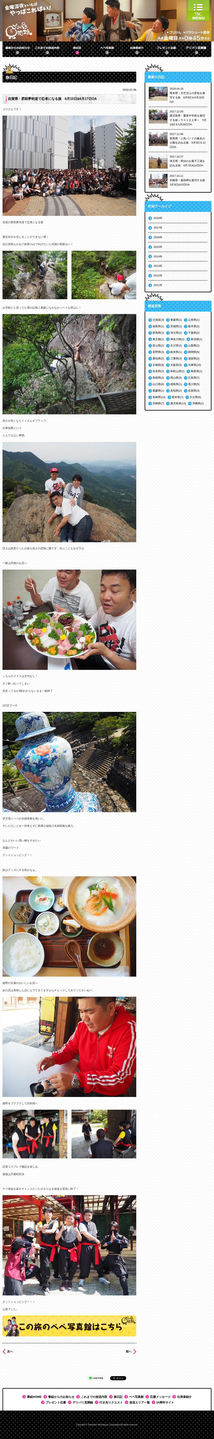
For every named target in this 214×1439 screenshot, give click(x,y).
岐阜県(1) (176, 352)
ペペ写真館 (136, 1396)
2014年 (158, 256)
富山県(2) (158, 345)
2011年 (158, 285)
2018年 (158, 218)
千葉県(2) (194, 332)
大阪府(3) (176, 364)
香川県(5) (194, 384)
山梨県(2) (194, 345)
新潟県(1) (196, 339)
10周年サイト (165, 1402)
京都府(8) (158, 364)
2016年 (158, 237)
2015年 (158, 246)
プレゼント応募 (56, 1402)
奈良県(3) (158, 371)
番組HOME (34, 1396)
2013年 (158, 265)
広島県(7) (194, 377)
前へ (129, 1351)
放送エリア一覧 (139, 1402)
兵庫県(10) (194, 364)
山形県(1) (194, 319)
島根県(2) (158, 377)
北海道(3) (158, 319)
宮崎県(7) (158, 403)
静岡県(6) (194, 352)
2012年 (158, 275)
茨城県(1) (176, 326)
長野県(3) (158, 352)
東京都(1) (158, 339)
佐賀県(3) (194, 390)
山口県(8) (158, 384)
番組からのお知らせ (61, 1396)
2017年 (158, 227)
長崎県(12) (159, 397)
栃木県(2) (194, 326)
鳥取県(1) (196, 371)
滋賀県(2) (194, 358)
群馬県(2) (158, 332)
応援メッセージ (160, 1396)
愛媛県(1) (158, 390)
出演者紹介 (184, 1396)
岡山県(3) (176, 377)
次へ (10, 1351)
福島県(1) (158, 326)
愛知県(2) (158, 358)
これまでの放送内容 (94, 1396)
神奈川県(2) (177, 339)
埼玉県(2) (176, 332)
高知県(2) (176, 390)
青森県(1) (176, 319)
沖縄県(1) (198, 403)
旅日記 (118, 1396)
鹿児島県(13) (178, 403)
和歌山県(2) (177, 371)
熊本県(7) (177, 397)
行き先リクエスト (111, 1402)
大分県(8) (195, 397)
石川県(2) (176, 345)
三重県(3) (176, 358)
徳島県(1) (176, 384)
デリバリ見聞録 (83, 1402)
